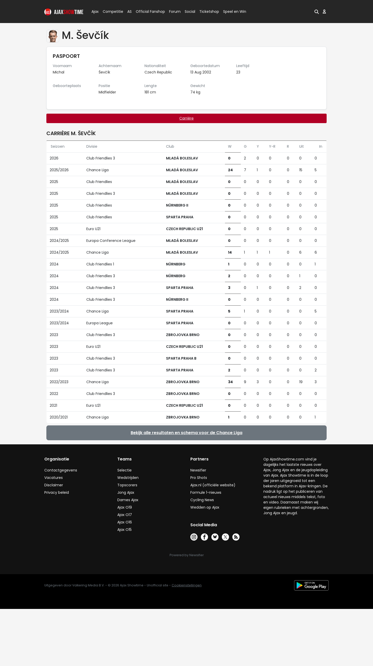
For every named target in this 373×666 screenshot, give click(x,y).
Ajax (94, 11)
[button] (316, 11)
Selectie (124, 470)
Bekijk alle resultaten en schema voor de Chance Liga (186, 433)
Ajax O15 (124, 529)
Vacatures (53, 477)
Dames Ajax (127, 499)
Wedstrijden (128, 477)
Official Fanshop (147, 11)
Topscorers (127, 485)
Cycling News (202, 499)
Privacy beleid (56, 492)
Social (189, 11)
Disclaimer (53, 485)
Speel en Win (234, 11)
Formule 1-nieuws (205, 492)
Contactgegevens (60, 470)
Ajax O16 (124, 522)
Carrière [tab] (186, 118)
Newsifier (198, 470)
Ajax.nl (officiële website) (212, 485)
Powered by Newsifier (187, 555)
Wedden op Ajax (204, 507)
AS (129, 11)
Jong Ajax (125, 492)
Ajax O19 (124, 507)
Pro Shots (198, 477)
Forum (175, 11)
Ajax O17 (124, 514)
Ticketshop (209, 11)
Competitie (111, 11)
